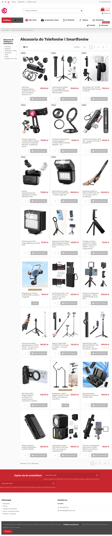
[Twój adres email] (69, 475)
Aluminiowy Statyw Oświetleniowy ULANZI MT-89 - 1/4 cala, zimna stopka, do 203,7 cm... (30, 346)
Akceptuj (7, 531)
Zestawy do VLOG (11, 58)
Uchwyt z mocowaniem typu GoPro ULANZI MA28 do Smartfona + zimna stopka (90, 448)
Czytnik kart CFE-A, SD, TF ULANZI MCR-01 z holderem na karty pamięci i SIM (60, 296)
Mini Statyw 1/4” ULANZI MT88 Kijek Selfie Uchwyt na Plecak (91, 89)
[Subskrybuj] (97, 475)
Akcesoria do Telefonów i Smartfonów (8, 41)
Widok (35, 303)
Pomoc (14, 2)
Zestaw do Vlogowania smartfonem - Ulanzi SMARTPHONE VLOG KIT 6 (90, 296)
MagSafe (8, 48)
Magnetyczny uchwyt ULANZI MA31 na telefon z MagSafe (30, 295)
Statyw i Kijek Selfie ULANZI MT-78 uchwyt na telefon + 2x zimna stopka (60, 346)
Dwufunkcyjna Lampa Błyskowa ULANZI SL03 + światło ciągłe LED (60, 193)
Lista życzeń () (104, 2)
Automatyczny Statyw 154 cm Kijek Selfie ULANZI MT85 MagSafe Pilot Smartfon (60, 90)
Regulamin (21, 2)
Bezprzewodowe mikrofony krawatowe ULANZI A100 (90, 395)
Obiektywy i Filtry (11, 50)
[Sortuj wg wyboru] (77, 47)
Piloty (7, 56)
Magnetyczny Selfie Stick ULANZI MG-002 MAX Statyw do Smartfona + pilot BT (90, 346)
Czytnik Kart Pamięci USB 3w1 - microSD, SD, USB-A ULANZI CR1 (91, 141)
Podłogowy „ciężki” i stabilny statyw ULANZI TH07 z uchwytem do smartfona (60, 396)
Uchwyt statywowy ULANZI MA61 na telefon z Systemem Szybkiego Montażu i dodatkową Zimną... (30, 142)
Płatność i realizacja (9, 514)
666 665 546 (64, 507)
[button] (103, 25)
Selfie (6, 54)
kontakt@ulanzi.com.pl (67, 510)
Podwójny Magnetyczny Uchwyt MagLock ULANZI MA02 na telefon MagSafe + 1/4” (61, 142)
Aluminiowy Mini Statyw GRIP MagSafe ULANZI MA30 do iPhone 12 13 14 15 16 (61, 244)
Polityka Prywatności (10, 509)
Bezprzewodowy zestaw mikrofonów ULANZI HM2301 (29, 447)
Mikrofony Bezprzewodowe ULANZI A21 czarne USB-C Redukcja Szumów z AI (28, 90)
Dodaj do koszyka (39, 99)
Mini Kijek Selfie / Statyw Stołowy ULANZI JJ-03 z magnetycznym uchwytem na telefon (29, 397)
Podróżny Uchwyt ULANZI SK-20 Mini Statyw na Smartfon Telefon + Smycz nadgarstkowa (89, 245)
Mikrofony (8, 53)
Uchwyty (8, 46)
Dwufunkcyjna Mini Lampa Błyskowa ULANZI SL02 (31, 243)
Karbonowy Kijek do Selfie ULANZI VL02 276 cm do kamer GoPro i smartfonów (90, 194)
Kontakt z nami (31, 2)
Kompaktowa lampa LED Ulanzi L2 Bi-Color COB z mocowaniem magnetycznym (60, 448)
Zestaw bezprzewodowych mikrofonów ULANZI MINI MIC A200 (29, 194)
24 (85, 47)
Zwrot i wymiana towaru (11, 511)
